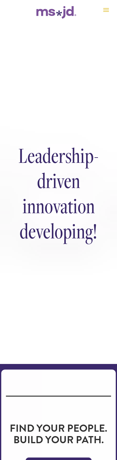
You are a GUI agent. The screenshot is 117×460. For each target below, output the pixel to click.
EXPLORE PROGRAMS (58, 436)
